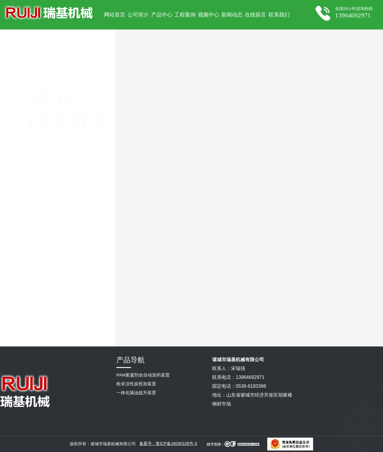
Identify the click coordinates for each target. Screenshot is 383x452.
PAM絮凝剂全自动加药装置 (143, 374)
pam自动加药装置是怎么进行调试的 (273, 332)
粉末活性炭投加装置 (136, 383)
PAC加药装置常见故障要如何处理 (225, 332)
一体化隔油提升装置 (136, 392)
